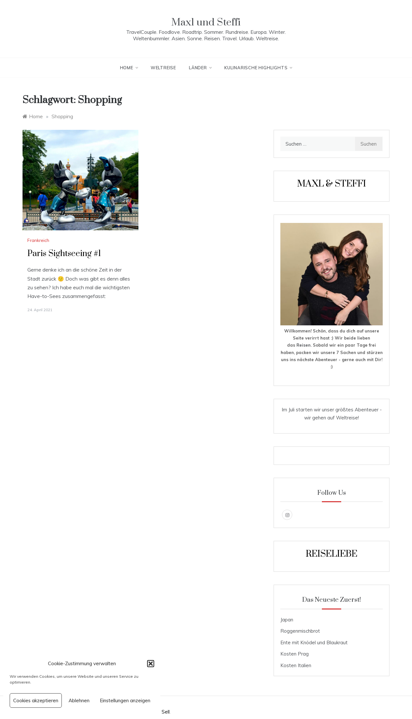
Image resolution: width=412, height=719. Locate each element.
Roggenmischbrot (300, 631)
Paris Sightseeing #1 (64, 253)
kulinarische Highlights (258, 67)
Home (129, 67)
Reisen (303, 345)
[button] (150, 663)
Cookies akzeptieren (35, 700)
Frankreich (38, 240)
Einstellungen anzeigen (125, 700)
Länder (200, 67)
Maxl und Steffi (206, 22)
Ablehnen (79, 700)
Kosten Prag (294, 654)
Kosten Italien (295, 665)
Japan (286, 620)
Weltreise (163, 67)
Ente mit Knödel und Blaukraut (314, 642)
